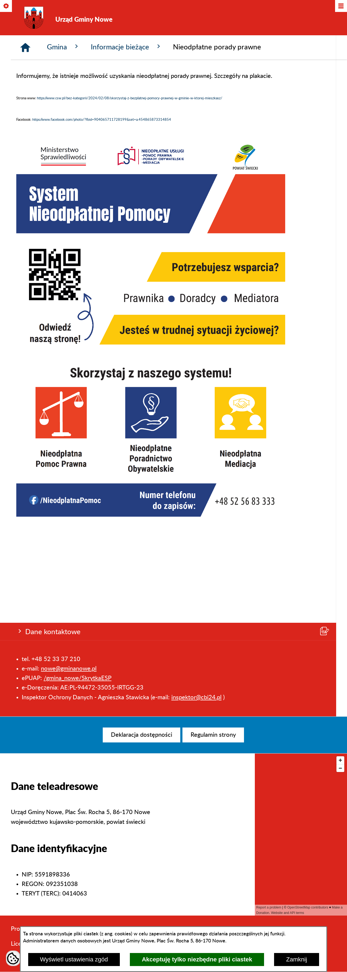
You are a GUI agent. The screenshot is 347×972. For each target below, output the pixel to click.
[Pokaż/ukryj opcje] (6, 6)
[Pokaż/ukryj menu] (340, 6)
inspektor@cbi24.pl (196, 110)
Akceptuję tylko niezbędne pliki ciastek (197, 959)
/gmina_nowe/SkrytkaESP (77, 91)
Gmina (63, 140)
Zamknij (296, 959)
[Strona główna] (25, 141)
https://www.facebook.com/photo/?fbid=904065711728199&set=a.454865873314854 (101, 213)
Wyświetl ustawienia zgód (74, 959)
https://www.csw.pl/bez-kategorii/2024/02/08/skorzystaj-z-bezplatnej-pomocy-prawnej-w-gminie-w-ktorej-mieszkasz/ (129, 192)
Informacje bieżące (126, 140)
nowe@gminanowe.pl (69, 81)
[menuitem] (141, 735)
